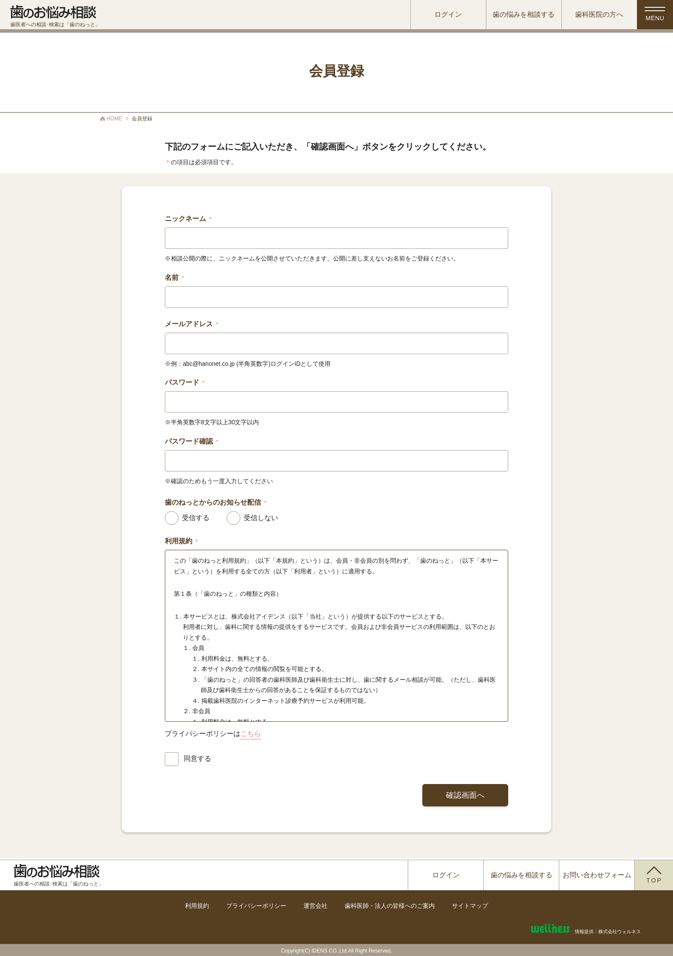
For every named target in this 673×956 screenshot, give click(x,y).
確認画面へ (465, 795)
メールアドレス (192, 324)
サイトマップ (470, 905)
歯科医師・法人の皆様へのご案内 (390, 905)
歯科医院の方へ (597, 14)
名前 (175, 277)
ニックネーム (189, 218)
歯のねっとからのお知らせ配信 (216, 502)
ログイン (446, 14)
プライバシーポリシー (256, 905)
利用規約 (197, 905)
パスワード (185, 382)
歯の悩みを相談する (521, 14)
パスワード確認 (192, 441)
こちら (250, 733)
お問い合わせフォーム (597, 875)
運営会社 (315, 905)
